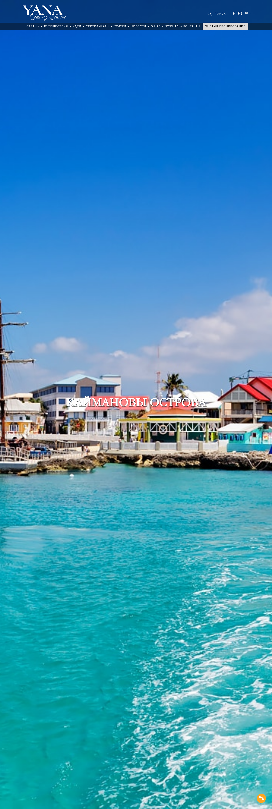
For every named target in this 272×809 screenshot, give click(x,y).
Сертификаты (97, 26)
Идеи (77, 26)
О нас (156, 26)
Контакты (191, 26)
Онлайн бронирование (225, 26)
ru (247, 13)
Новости (138, 26)
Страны (32, 26)
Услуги (120, 26)
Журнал (172, 26)
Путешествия (56, 26)
